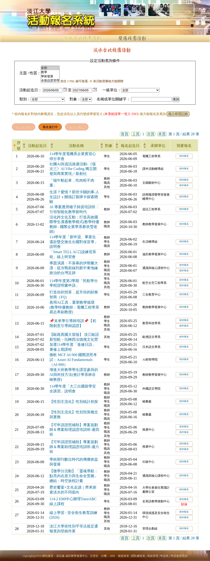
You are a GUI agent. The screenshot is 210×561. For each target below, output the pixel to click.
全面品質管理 (50, 80)
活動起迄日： (30, 90)
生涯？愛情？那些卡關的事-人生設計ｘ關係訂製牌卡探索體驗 (74, 197)
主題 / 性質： (30, 73)
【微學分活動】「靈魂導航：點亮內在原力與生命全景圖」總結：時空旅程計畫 (73, 476)
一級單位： (111, 90)
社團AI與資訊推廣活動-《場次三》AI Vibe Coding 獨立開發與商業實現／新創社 (73, 169)
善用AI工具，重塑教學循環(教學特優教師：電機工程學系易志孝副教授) (74, 307)
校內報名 (184, 156)
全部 (50, 68)
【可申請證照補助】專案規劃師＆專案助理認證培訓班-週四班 (74, 430)
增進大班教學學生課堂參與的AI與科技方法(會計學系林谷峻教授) (73, 374)
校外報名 (184, 185)
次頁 (150, 134)
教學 (50, 72)
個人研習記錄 (178, 114)
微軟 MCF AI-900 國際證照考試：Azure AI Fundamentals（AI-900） (73, 360)
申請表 (164, 556)
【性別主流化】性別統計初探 (73, 402)
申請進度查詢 (179, 556)
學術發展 (50, 76)
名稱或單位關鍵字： (113, 99)
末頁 (162, 134)
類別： (25, 99)
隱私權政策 (138, 556)
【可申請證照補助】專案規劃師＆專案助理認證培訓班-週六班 (74, 447)
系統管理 (152, 556)
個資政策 (123, 556)
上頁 (136, 134)
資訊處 (60, 556)
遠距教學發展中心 (76, 556)
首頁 (124, 134)
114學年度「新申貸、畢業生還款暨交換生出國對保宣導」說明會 (73, 242)
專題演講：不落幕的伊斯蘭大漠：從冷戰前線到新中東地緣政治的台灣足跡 (73, 268)
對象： (75, 99)
